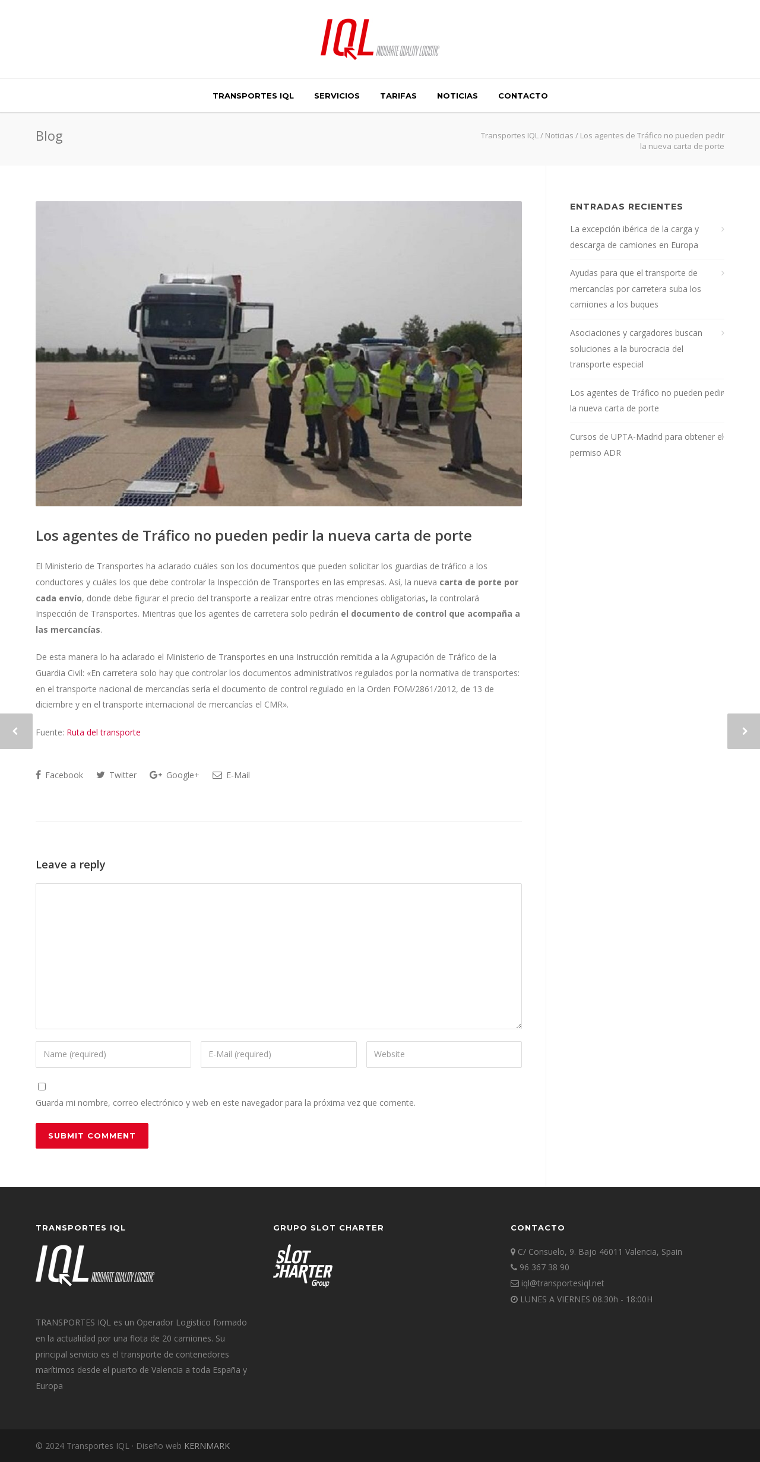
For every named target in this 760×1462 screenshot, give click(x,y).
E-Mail (231, 775)
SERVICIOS (337, 95)
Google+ (175, 775)
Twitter (116, 775)
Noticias (457, 95)
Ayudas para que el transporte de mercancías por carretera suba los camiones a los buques (635, 288)
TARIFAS (398, 95)
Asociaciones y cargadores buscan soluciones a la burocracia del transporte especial (636, 348)
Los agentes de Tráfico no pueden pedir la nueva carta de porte (254, 535)
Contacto (523, 95)
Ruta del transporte (103, 732)
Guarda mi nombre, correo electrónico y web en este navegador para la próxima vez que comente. (226, 1102)
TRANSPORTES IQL (253, 95)
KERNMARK (207, 1445)
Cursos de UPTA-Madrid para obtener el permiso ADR (647, 444)
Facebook (59, 775)
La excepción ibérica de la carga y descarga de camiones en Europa (634, 236)
